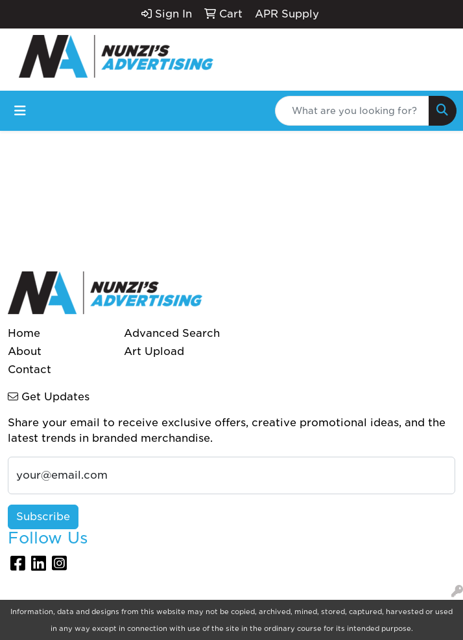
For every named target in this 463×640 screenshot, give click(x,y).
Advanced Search (172, 333)
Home (24, 333)
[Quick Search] (352, 111)
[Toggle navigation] (20, 111)
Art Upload (154, 351)
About (25, 351)
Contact (29, 369)
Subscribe (43, 516)
